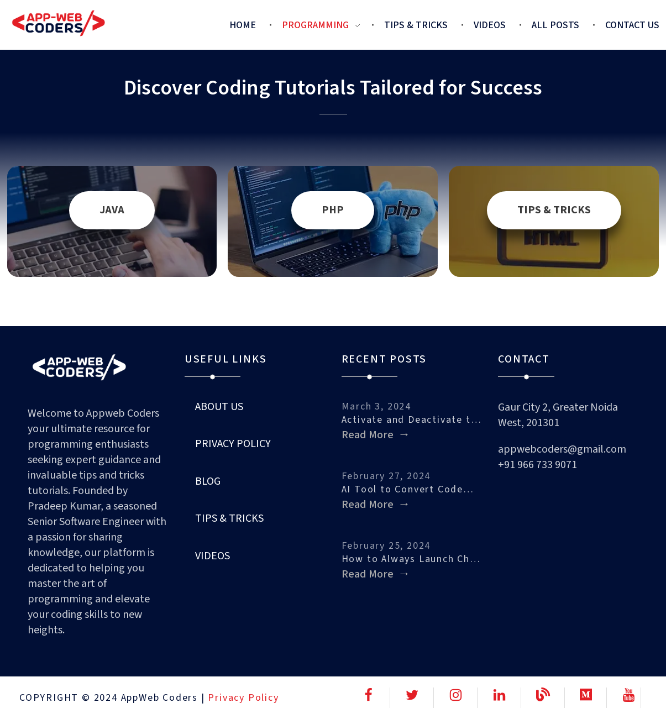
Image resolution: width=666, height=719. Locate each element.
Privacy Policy (243, 698)
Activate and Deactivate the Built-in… (412, 420)
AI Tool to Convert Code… (408, 489)
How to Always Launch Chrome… (412, 559)
